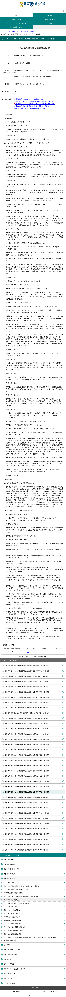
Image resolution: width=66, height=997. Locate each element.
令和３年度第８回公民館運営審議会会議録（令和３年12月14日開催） (27, 813)
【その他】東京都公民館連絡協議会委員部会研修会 (31, 106)
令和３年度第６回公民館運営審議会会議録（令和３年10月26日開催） (27, 823)
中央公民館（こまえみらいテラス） (15, 969)
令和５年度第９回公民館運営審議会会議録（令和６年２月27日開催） (27, 718)
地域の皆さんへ (49, 19)
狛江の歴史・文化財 (16, 27)
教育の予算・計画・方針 (12, 869)
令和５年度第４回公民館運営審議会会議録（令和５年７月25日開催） (27, 744)
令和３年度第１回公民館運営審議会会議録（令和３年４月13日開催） (27, 850)
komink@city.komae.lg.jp (22, 652)
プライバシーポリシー (49, 991)
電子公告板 (7, 945)
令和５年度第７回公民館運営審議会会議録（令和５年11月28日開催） (27, 729)
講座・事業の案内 (9, 973)
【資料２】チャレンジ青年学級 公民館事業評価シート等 (33, 101)
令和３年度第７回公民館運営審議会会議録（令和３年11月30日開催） (27, 818)
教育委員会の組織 (9, 874)
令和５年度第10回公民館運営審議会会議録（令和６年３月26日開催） (27, 713)
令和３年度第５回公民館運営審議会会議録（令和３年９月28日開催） (27, 829)
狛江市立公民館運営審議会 (29, 32)
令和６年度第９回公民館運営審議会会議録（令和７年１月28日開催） (27, 665)
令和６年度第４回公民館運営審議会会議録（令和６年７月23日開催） (27, 692)
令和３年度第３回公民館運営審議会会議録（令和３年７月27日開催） (27, 839)
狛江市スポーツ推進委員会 (12, 910)
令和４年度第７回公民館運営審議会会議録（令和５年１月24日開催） (27, 776)
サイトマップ (33, 995)
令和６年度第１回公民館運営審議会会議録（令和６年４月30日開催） (27, 708)
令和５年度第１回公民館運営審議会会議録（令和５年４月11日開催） (27, 760)
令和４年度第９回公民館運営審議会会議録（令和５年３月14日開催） (27, 765)
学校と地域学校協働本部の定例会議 (14, 927)
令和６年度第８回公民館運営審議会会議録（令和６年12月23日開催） (27, 671)
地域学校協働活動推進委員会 (12, 920)
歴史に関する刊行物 (10, 978)
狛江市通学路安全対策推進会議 (13, 893)
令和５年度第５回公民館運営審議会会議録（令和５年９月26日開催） (27, 739)
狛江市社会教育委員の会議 (12, 917)
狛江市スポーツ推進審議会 (12, 913)
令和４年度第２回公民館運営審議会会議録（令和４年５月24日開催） (27, 802)
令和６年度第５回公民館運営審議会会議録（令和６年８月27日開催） (27, 687)
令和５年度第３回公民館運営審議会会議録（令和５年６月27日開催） (27, 750)
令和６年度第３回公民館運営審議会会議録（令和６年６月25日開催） (27, 697)
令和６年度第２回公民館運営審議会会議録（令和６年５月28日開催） (27, 702)
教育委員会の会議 (9, 864)
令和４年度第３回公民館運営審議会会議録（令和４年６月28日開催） (27, 797)
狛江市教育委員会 (9, 883)
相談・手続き (16, 19)
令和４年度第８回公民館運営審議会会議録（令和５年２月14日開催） (27, 771)
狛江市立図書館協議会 (10, 906)
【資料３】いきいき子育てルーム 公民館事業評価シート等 (34, 104)
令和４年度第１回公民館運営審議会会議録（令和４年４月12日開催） (27, 808)
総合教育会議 (8, 959)
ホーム (16, 15)
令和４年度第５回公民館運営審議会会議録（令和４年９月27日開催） (27, 786)
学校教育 (49, 15)
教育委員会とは (9, 859)
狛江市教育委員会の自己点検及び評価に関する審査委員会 (21, 886)
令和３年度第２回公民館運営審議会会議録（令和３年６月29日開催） (27, 844)
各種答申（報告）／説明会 (12, 949)
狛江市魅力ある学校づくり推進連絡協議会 (16, 903)
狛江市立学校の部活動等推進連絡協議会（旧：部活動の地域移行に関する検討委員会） (30, 937)
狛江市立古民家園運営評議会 (12, 934)
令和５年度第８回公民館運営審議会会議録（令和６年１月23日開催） (27, 723)
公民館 (49, 23)
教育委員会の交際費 (10, 954)
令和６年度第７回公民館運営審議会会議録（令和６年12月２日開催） (27, 676)
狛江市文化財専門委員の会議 (12, 924)
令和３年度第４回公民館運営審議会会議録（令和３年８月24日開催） (27, 834)
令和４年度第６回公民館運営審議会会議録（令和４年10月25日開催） (27, 781)
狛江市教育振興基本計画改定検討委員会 (16, 889)
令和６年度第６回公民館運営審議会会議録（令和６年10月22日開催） (27, 681)
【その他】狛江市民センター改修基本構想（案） (28, 108)
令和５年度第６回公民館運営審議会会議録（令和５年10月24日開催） (27, 734)
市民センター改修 (9, 983)
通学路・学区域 (9, 964)
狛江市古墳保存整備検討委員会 (13, 930)
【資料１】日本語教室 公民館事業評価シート (30, 99)
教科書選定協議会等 (10, 941)
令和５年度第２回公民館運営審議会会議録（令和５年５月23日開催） (27, 755)
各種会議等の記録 (12, 32)
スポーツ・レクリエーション (16, 23)
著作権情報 (16, 991)
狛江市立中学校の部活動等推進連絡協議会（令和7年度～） (22, 896)
